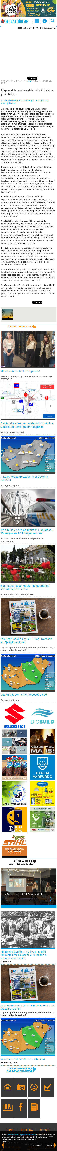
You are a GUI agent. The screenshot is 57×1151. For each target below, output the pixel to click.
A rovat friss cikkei (21, 326)
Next (53, 901)
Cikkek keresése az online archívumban (20, 1070)
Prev (4, 901)
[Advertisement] (29, 52)
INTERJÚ (44, 1130)
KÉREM (50, 1145)
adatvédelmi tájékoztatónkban (22, 1135)
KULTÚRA (27, 1130)
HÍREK (29, 81)
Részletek (37, 1145)
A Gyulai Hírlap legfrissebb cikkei (21, 862)
